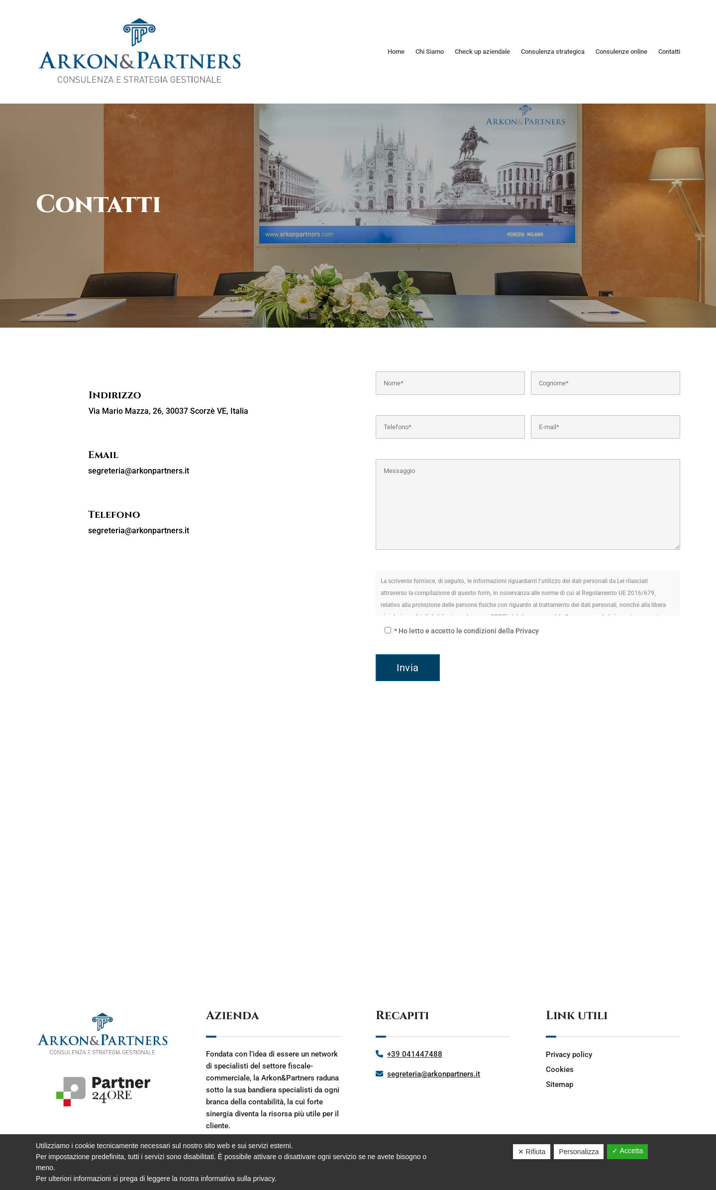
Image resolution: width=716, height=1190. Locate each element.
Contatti (669, 51)
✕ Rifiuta (532, 1152)
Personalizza (579, 1152)
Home (396, 51)
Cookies (560, 1069)
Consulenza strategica (553, 51)
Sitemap (559, 1084)
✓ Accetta (627, 1151)
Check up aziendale (482, 51)
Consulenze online (621, 51)
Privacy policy (569, 1054)
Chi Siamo (429, 51)
